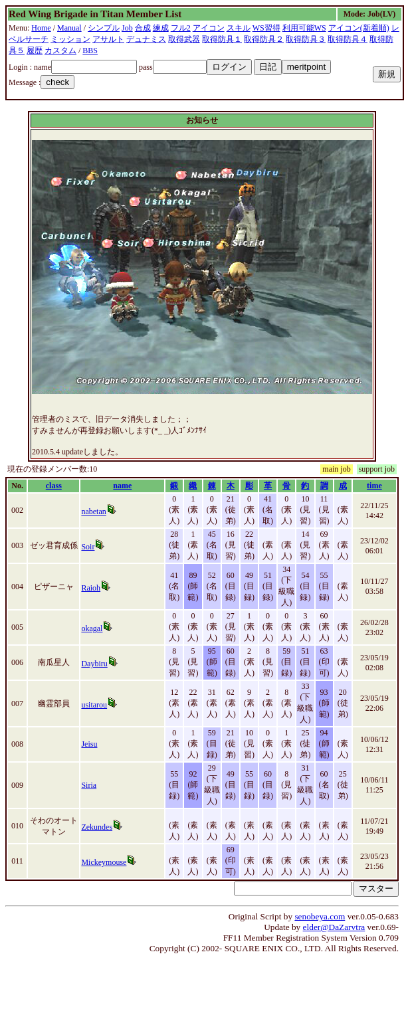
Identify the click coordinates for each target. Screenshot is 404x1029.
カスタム (60, 50)
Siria (88, 785)
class (54, 485)
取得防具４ (347, 39)
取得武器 (184, 39)
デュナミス (146, 39)
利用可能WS (304, 28)
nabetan (93, 511)
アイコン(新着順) (358, 28)
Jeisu (89, 744)
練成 (161, 28)
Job (127, 28)
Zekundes (96, 827)
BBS (90, 50)
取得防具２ (264, 39)
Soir (87, 546)
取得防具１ (222, 39)
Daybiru (94, 663)
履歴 (35, 50)
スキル (239, 28)
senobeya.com (319, 916)
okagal (91, 628)
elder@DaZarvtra (334, 927)
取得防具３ (306, 39)
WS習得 (266, 28)
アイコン (209, 28)
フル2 (181, 28)
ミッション (70, 39)
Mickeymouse (103, 862)
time (374, 485)
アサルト (108, 39)
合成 (143, 28)
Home (40, 28)
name (122, 485)
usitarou (94, 704)
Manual (69, 28)
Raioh (90, 588)
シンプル (104, 28)
